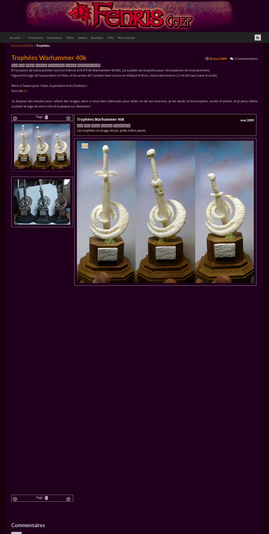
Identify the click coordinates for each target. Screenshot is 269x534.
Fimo (22, 65)
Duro (15, 65)
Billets (28, 46)
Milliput (30, 65)
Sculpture (41, 65)
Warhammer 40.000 (89, 65)
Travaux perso (56, 65)
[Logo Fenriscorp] (131, 15)
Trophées (71, 65)
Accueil (16, 46)
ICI (25, 91)
